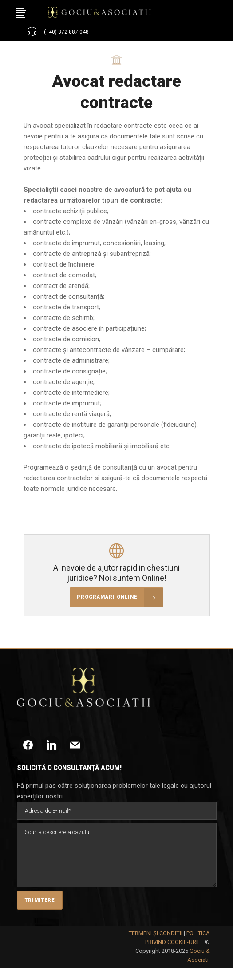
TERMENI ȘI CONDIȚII (155, 933)
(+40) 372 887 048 (66, 32)
